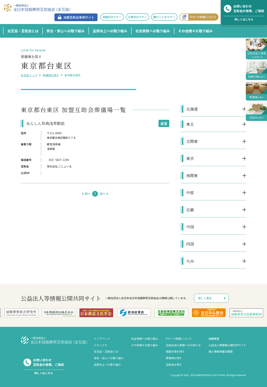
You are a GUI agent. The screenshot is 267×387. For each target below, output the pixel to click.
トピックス (100, 345)
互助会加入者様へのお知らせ (183, 345)
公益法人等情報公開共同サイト (227, 345)
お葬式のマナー (137, 17)
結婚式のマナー (112, 17)
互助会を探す (174, 364)
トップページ (102, 338)
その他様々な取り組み (195, 30)
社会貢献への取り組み (152, 30)
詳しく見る (205, 298)
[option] (134, 312)
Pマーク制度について (197, 17)
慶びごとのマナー (164, 17)
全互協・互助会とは (22, 30)
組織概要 (214, 338)
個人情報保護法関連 (221, 351)
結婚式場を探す (175, 351)
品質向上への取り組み (110, 30)
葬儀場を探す (51, 75)
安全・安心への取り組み (66, 30)
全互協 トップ (29, 75)
